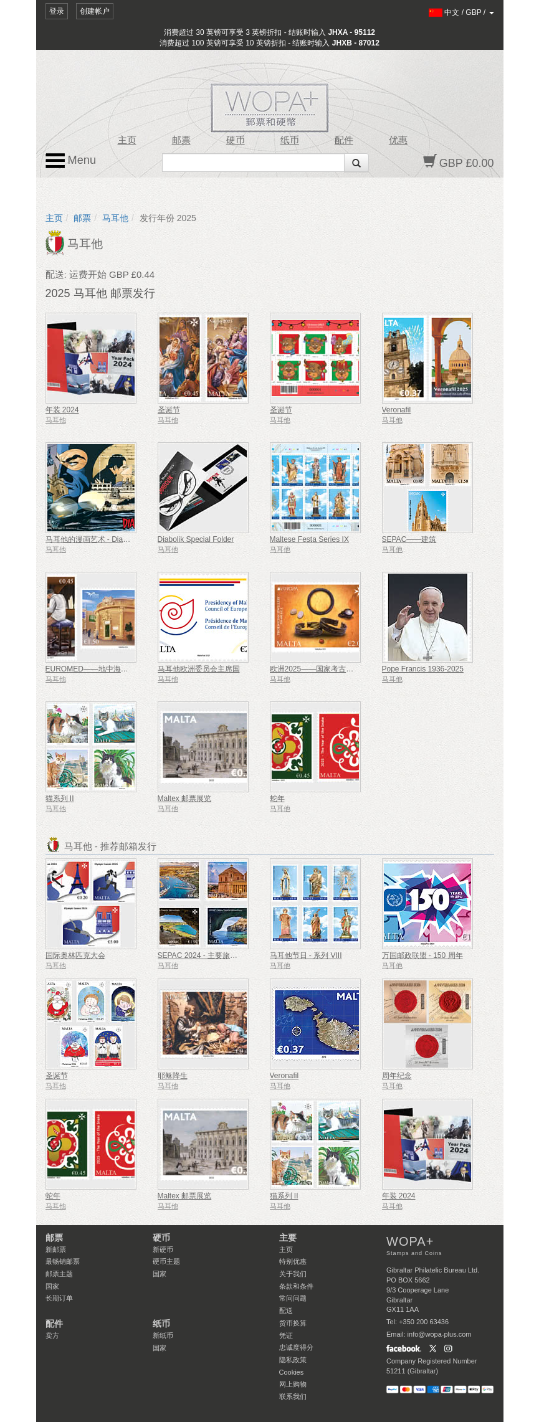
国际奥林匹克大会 (75, 955)
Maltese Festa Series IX (309, 539)
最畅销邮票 (62, 1261)
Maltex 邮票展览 (185, 798)
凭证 (286, 1335)
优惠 (398, 140)
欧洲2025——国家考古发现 (315, 669)
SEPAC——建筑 (409, 539)
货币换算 (293, 1323)
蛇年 (277, 798)
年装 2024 (62, 409)
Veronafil (396, 409)
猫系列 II (59, 798)
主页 (127, 140)
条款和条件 (296, 1286)
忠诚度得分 (296, 1347)
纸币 (289, 140)
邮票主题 (59, 1273)
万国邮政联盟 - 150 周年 (422, 955)
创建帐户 (95, 11)
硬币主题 (166, 1261)
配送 (286, 1310)
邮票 (181, 140)
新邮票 (55, 1249)
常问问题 (293, 1298)
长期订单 (59, 1298)
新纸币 (163, 1335)
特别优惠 (293, 1261)
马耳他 (115, 218)
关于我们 (293, 1273)
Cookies (291, 1372)
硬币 (235, 140)
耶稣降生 (173, 1075)
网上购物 (293, 1384)
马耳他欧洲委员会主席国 (199, 669)
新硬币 (163, 1249)
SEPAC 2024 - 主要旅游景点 (205, 955)
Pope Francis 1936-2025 (423, 669)
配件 (344, 140)
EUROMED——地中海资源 (90, 669)
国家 (52, 1286)
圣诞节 (169, 409)
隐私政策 (293, 1359)
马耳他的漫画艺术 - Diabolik (91, 539)
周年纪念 (397, 1075)
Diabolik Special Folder (196, 539)
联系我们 (293, 1396)
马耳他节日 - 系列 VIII (306, 955)
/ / (461, 12)
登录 (56, 11)
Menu (71, 160)
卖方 (52, 1335)
